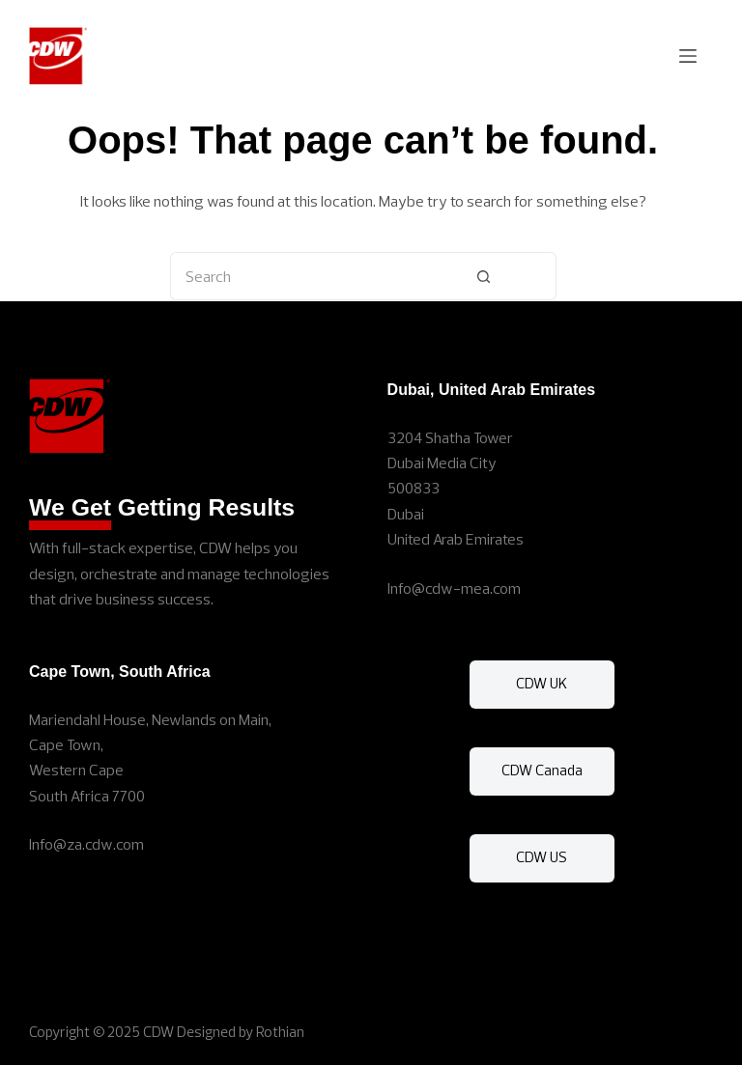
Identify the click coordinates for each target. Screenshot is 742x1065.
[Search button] (484, 276)
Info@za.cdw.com (86, 844)
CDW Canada (542, 770)
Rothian (280, 1032)
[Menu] (688, 56)
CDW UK (541, 683)
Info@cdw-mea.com (454, 588)
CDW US (541, 857)
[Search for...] (291, 276)
